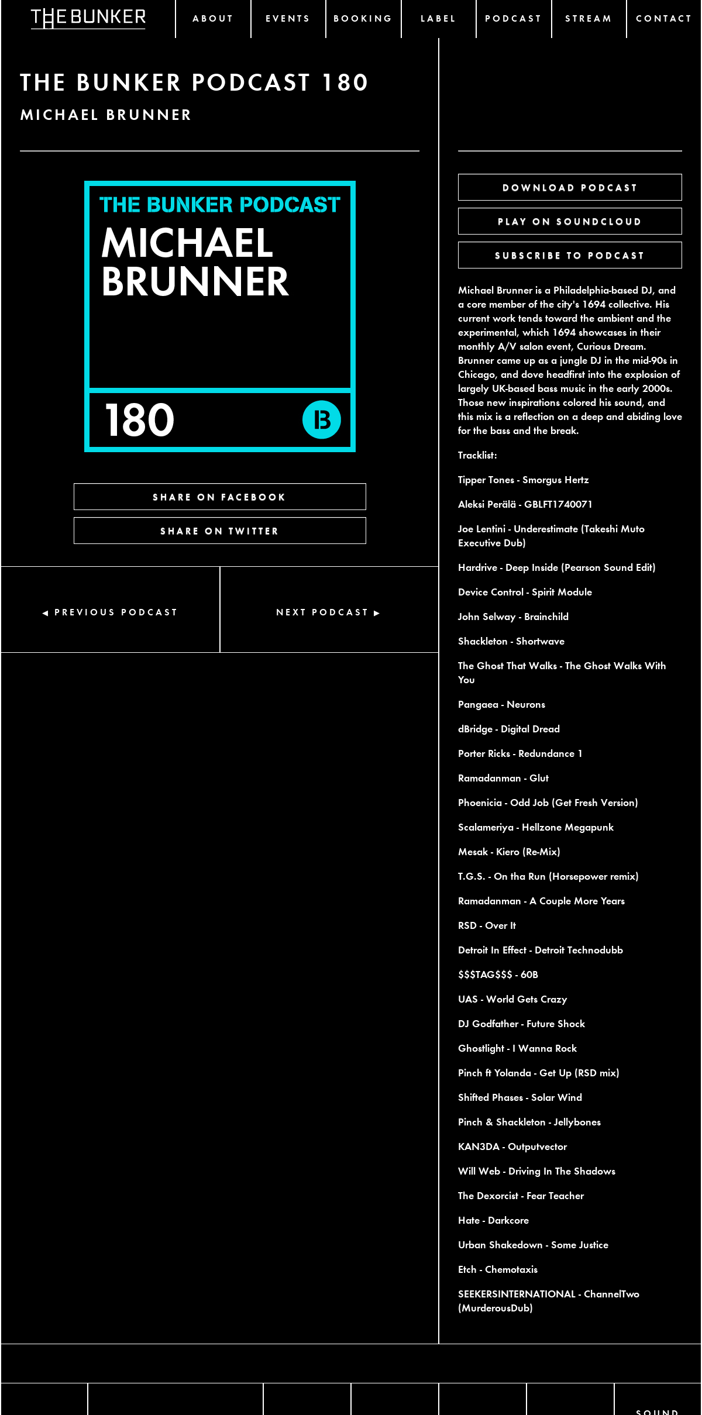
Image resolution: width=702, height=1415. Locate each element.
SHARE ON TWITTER (220, 530)
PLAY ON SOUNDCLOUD (570, 221)
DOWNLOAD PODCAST (570, 187)
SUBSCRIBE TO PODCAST (570, 255)
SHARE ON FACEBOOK (220, 496)
